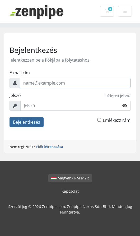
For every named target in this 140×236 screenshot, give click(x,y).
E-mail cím (20, 73)
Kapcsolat (70, 191)
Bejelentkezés (26, 122)
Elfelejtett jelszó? (117, 95)
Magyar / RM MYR (70, 178)
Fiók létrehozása (49, 146)
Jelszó (15, 95)
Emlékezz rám (116, 120)
